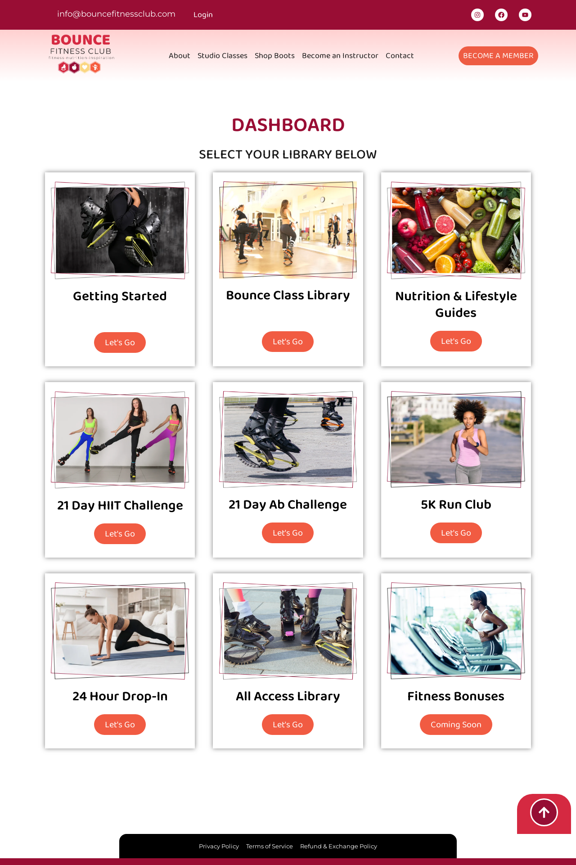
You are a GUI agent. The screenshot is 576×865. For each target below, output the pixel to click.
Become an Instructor (340, 56)
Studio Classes (223, 56)
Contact (400, 56)
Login (203, 15)
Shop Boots (275, 56)
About (179, 56)
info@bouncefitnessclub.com (116, 14)
